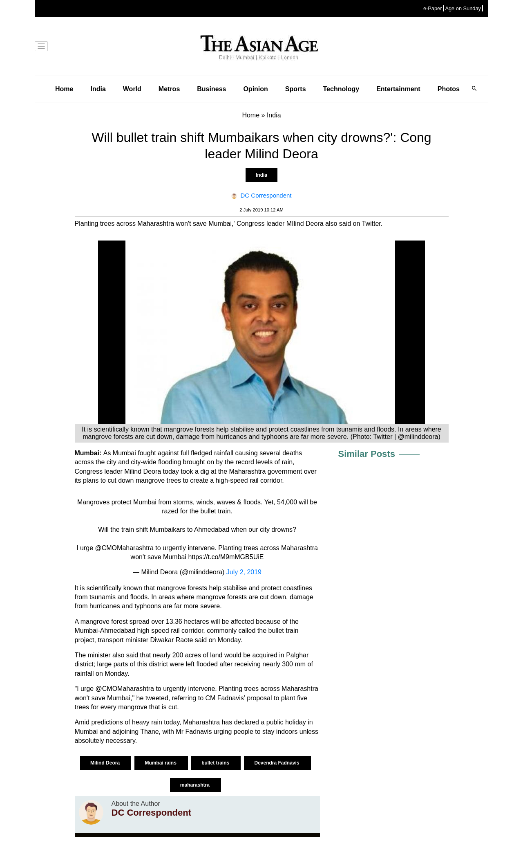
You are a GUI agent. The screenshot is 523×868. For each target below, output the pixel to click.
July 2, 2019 (244, 572)
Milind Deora (105, 763)
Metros (169, 88)
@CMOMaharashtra (124, 547)
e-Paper (432, 8)
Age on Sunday (463, 8)
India (97, 88)
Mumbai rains (161, 763)
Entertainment (398, 88)
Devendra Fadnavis (277, 763)
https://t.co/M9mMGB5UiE (226, 556)
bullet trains (215, 763)
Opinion (255, 88)
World (132, 88)
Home (64, 88)
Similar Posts (366, 454)
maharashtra (195, 785)
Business (211, 88)
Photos (449, 88)
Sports (295, 88)
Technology (341, 88)
